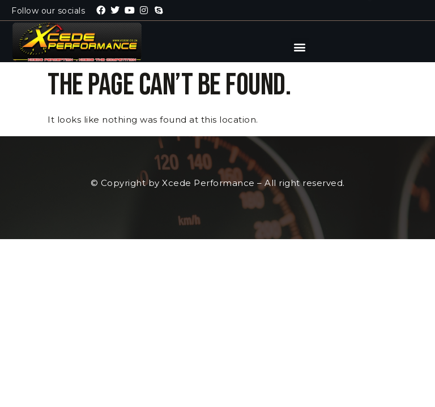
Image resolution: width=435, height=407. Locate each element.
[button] (300, 47)
